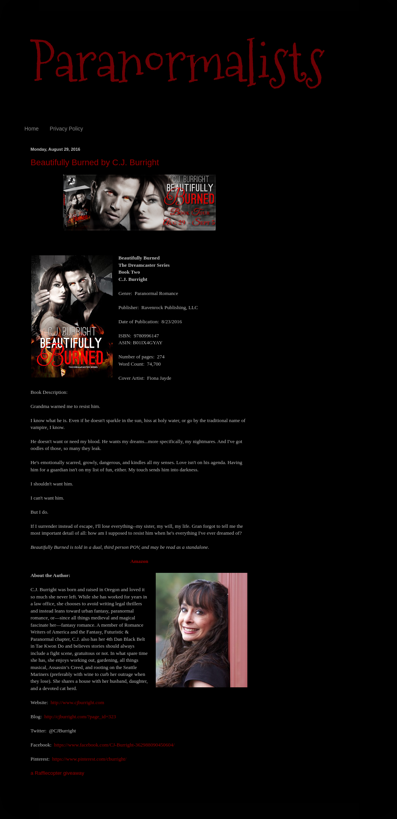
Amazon (139, 561)
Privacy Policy (66, 129)
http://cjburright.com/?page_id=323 (80, 716)
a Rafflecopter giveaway (57, 773)
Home (31, 129)
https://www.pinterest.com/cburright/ (89, 759)
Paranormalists (177, 62)
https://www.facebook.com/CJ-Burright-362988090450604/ (114, 745)
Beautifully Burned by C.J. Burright (95, 162)
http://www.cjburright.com (77, 702)
